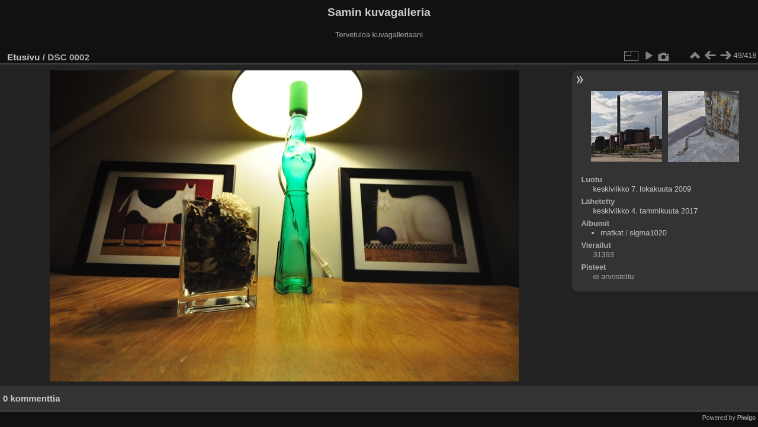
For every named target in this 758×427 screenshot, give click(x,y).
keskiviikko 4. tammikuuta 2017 (645, 210)
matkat (611, 232)
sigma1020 (648, 232)
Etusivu (23, 57)
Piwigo (746, 417)
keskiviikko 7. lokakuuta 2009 (642, 189)
